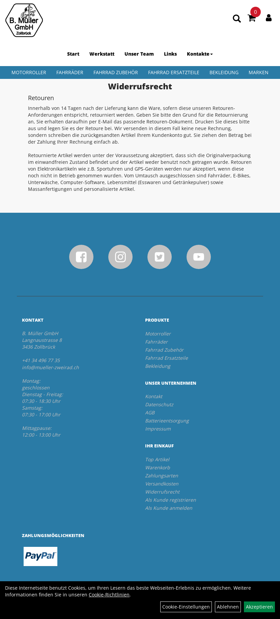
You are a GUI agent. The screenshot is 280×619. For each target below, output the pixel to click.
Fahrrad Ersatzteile (173, 72)
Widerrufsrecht (162, 492)
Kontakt (153, 396)
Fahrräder (69, 72)
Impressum (158, 428)
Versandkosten (161, 483)
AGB (150, 412)
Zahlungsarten (161, 475)
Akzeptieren (259, 606)
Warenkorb (157, 467)
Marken (259, 72)
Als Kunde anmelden (168, 508)
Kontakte (200, 54)
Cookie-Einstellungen (186, 606)
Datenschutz (159, 404)
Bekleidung (224, 72)
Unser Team (139, 54)
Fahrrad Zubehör (115, 72)
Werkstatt (101, 54)
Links (170, 54)
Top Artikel (157, 459)
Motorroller (28, 72)
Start (73, 54)
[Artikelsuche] (237, 19)
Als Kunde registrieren (170, 500)
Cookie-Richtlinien (109, 594)
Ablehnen (228, 606)
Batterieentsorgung (167, 420)
